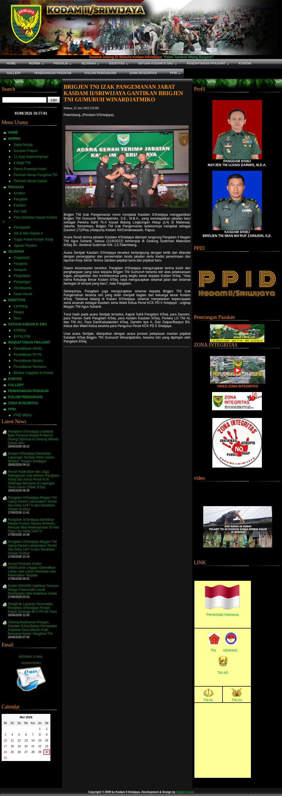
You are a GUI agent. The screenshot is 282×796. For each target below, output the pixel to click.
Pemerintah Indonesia (223, 615)
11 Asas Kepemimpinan (30, 157)
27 (26, 752)
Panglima (20, 264)
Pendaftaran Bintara (28, 361)
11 (12, 740)
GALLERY (16, 385)
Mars (17, 318)
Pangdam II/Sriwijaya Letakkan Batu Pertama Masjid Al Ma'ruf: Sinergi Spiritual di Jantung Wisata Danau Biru (33, 437)
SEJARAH (16, 251)
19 (19, 746)
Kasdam (19, 205)
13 (26, 740)
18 (12, 746)
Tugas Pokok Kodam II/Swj (33, 239)
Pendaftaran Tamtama (29, 367)
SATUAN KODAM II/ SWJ (27, 324)
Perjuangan (21, 282)
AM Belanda (22, 288)
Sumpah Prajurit (25, 151)
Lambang (20, 306)
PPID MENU (22, 415)
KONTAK (15, 379)
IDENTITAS (16, 300)
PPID (12, 409)
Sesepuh (19, 270)
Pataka (18, 312)
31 (5, 757)
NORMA (14, 139)
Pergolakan (21, 276)
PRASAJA (16, 187)
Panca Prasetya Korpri (30, 169)
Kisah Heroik (22, 294)
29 (39, 752)
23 (46, 746)
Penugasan (21, 227)
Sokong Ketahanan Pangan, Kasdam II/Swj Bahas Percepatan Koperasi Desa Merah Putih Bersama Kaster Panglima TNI (32, 628)
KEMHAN (230, 650)
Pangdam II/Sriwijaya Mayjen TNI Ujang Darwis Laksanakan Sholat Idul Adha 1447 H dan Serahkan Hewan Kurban (32, 547)
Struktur (19, 193)
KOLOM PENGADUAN (25, 397)
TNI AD (222, 673)
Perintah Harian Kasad (30, 181)
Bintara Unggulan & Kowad (33, 373)
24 (5, 752)
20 (26, 746)
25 (12, 752)
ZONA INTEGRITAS (23, 403)
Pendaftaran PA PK (27, 355)
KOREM (19, 330)
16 (46, 740)
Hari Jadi (19, 211)
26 (19, 752)
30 (46, 752)
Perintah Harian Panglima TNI (35, 175)
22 (39, 746)
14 (32, 740)
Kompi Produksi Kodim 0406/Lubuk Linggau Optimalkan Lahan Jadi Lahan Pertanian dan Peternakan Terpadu (32, 569)
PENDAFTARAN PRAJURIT (29, 342)
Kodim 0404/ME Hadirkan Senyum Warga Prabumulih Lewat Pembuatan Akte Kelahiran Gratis (33, 589)
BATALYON (21, 336)
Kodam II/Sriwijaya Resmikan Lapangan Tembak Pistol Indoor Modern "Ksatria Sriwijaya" (31, 457)
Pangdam (20, 199)
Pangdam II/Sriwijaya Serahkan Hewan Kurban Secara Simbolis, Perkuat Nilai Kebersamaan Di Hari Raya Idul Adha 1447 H (33, 525)
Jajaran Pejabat (24, 245)
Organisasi (21, 258)
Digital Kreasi (185, 792)
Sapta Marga (22, 145)
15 (39, 740)
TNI (213, 650)
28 (32, 752)
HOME (13, 132)
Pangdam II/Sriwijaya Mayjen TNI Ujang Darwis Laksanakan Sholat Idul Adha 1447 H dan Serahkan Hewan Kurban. (32, 503)
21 (32, 746)
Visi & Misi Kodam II (28, 233)
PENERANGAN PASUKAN (28, 391)
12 (19, 740)
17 (5, 746)
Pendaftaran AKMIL (27, 348)
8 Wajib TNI (22, 163)
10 (5, 740)
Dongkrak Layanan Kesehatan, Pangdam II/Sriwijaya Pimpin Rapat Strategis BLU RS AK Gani (32, 608)
